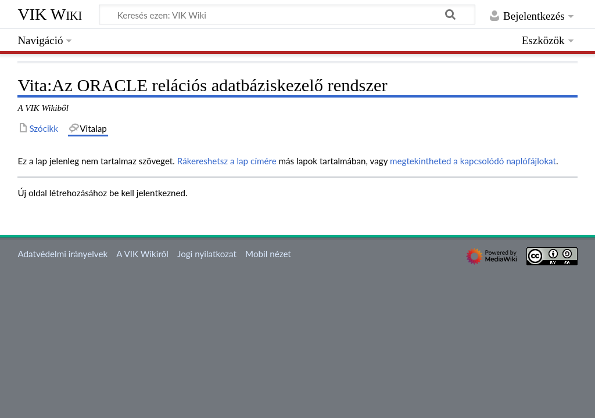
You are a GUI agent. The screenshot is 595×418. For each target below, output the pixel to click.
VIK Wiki (49, 14)
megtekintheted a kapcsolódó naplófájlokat (473, 161)
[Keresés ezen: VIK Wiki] (287, 14)
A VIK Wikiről (142, 253)
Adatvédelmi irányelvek (62, 253)
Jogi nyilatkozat (206, 253)
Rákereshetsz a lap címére (227, 161)
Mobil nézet (268, 253)
